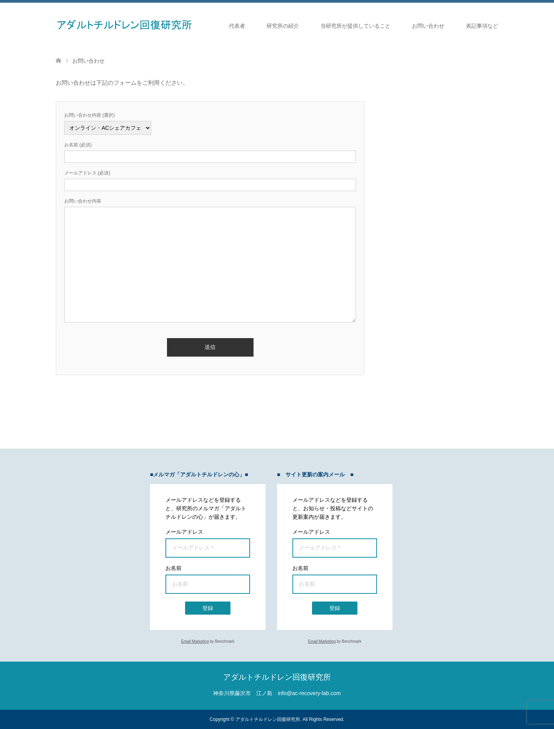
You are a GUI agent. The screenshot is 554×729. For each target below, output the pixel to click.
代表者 (237, 26)
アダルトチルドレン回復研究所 (277, 677)
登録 (207, 608)
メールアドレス (184, 532)
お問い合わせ (428, 26)
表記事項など (482, 26)
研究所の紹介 (283, 26)
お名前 (173, 568)
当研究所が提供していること (355, 26)
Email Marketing (195, 641)
